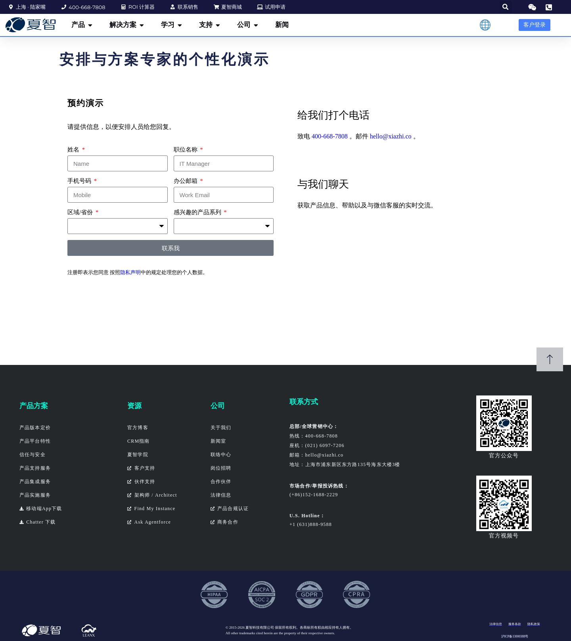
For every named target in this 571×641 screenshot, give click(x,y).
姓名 (74, 149)
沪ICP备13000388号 (514, 636)
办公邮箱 (186, 181)
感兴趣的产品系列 (198, 212)
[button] (506, 7)
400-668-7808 (330, 136)
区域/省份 (80, 212)
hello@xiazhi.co (391, 136)
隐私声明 (130, 272)
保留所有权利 (285, 627)
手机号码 (80, 181)
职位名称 (186, 149)
